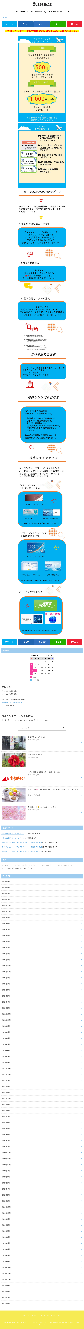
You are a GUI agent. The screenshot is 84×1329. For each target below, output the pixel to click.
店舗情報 (22, 11)
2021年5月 (6, 1128)
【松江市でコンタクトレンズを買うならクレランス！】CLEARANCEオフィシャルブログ (44, 1322)
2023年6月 (6, 1038)
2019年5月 (6, 1243)
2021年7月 (6, 1116)
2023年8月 (6, 1032)
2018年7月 (6, 1297)
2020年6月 (6, 1177)
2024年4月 (6, 1002)
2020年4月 (6, 1189)
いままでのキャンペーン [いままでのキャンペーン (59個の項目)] (9, 865)
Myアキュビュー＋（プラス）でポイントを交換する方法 (21, 842)
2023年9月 (6, 1026)
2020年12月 (6, 1153)
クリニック (30, 11)
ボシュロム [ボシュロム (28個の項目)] (19, 868)
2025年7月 (6, 930)
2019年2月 (6, 1261)
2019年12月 (6, 1207)
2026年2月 (6, 899)
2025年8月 (6, 924)
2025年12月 (6, 905)
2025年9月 (6, 917)
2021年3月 (6, 1141)
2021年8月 (6, 1110)
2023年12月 (6, 1014)
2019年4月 (6, 1249)
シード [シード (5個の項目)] (54, 865)
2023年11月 (6, 1020)
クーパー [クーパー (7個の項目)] (37, 865)
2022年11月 (6, 1074)
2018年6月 (6, 1303)
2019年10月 (6, 1213)
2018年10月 (6, 1279)
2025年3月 (6, 948)
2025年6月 (6, 936)
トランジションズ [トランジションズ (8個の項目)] (8, 868)
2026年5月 (6, 881)
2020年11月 (6, 1159)
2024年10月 (6, 972)
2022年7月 (6, 1080)
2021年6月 (6, 1122)
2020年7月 (6, 1171)
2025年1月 (6, 960)
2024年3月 (6, 1008)
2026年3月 (6, 893)
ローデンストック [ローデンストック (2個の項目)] (30, 868)
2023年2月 (6, 1062)
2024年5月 (6, 996)
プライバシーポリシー (30, 1316)
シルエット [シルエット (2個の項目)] (46, 865)
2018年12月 (6, 1267)
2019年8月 (6, 1225)
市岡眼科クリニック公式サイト (12, 702)
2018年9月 (6, 1285)
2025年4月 (6, 942)
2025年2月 (6, 954)
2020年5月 (6, 1183)
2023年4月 (6, 1050)
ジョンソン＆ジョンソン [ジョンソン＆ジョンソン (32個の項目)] (65, 865)
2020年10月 (6, 1165)
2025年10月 (6, 911)
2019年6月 (6, 1237)
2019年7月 (6, 1231)
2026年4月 (6, 887)
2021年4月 (6, 1135)
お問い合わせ (38, 11)
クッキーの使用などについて (50, 1316)
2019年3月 (6, 1255)
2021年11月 (6, 1098)
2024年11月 (6, 966)
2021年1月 (6, 1147)
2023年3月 (6, 1056)
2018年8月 (6, 1291)
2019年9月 (6, 1219)
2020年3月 (6, 1195)
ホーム (16, 11)
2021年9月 (6, 1104)
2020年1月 (6, 1201)
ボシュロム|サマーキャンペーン (12, 834)
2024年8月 (6, 978)
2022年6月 (6, 1086)
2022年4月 (6, 1092)
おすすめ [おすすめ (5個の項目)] (21, 865)
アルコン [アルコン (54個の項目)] (29, 865)
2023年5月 (6, 1044)
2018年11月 (6, 1273)
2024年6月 (6, 990)
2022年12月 (6, 1068)
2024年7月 (6, 984)
